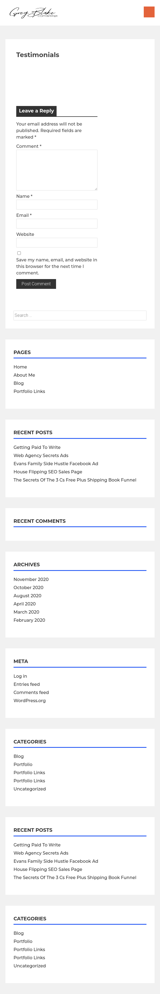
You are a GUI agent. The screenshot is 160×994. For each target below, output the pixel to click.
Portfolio (23, 764)
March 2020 (26, 612)
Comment (28, 146)
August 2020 (27, 595)
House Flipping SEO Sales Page (48, 471)
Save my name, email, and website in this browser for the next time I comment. (56, 266)
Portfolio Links (29, 391)
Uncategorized (30, 789)
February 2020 (29, 620)
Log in (20, 676)
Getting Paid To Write (37, 447)
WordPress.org (30, 700)
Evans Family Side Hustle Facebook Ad (56, 463)
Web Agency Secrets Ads (41, 455)
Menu (149, 12)
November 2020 (31, 579)
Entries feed (27, 684)
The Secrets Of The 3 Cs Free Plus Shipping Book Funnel (75, 480)
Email (24, 215)
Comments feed (31, 692)
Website (25, 234)
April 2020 (25, 604)
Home (20, 367)
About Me (24, 375)
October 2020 (28, 587)
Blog (19, 383)
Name (24, 196)
